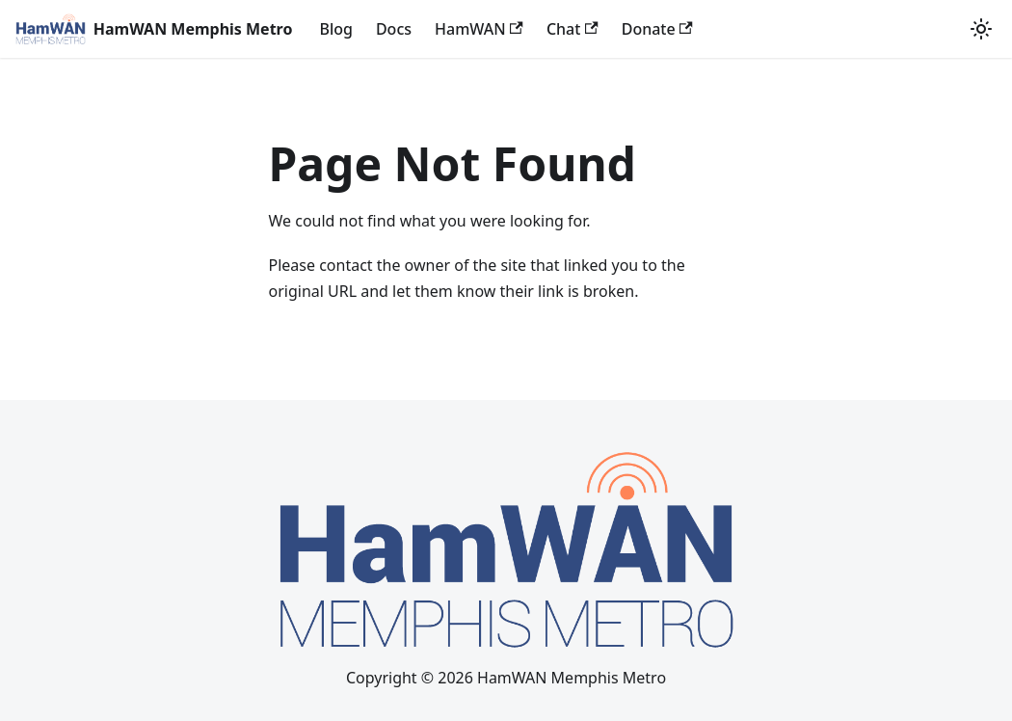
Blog (335, 29)
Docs (394, 29)
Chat (572, 29)
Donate (657, 29)
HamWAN (479, 29)
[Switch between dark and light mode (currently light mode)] (981, 28)
